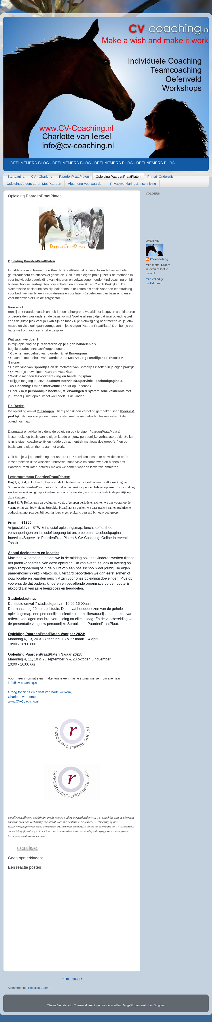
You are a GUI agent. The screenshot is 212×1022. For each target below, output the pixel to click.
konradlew (114, 1005)
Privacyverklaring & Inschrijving (133, 183)
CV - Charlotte (41, 176)
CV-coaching (159, 259)
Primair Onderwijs (160, 176)
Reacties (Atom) (38, 987)
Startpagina (16, 176)
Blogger (159, 1005)
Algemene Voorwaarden (85, 183)
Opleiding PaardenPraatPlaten (118, 176)
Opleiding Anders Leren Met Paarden (34, 183)
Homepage (72, 978)
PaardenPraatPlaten (74, 176)
